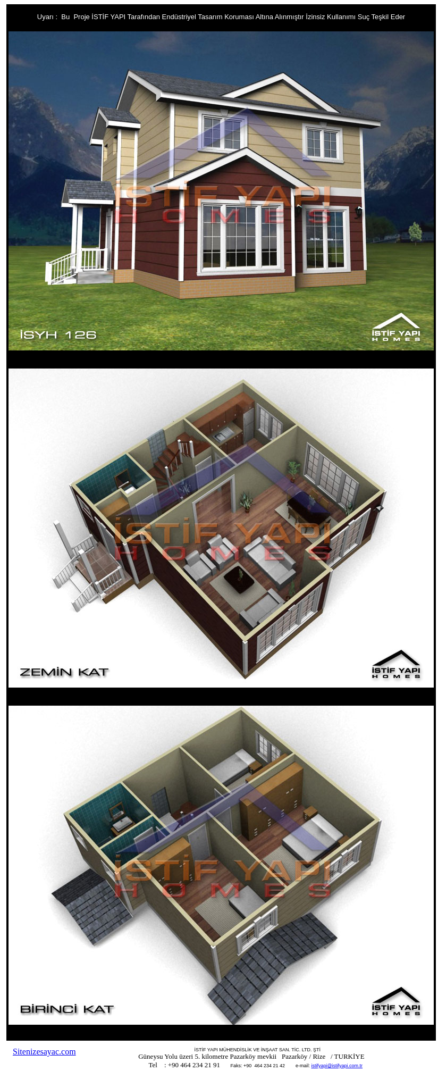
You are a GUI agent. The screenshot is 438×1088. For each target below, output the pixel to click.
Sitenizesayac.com (44, 1051)
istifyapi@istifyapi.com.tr (337, 1065)
